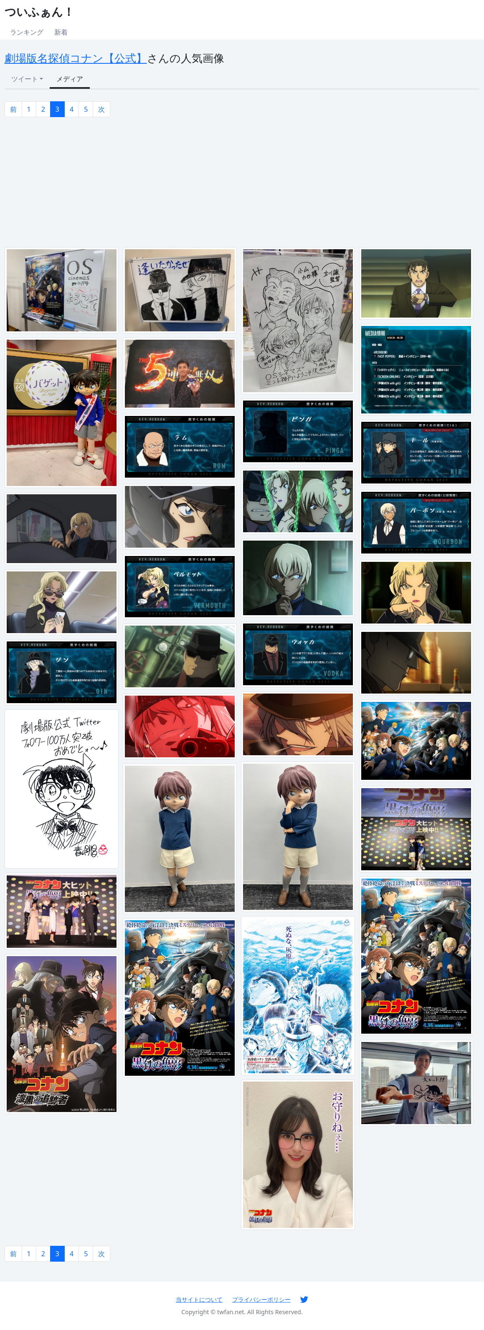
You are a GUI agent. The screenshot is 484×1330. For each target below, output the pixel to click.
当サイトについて (199, 1299)
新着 (61, 32)
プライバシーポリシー (261, 1299)
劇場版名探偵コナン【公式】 (76, 58)
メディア (69, 78)
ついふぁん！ (39, 11)
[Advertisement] (242, 182)
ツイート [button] (24, 78)
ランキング (26, 32)
